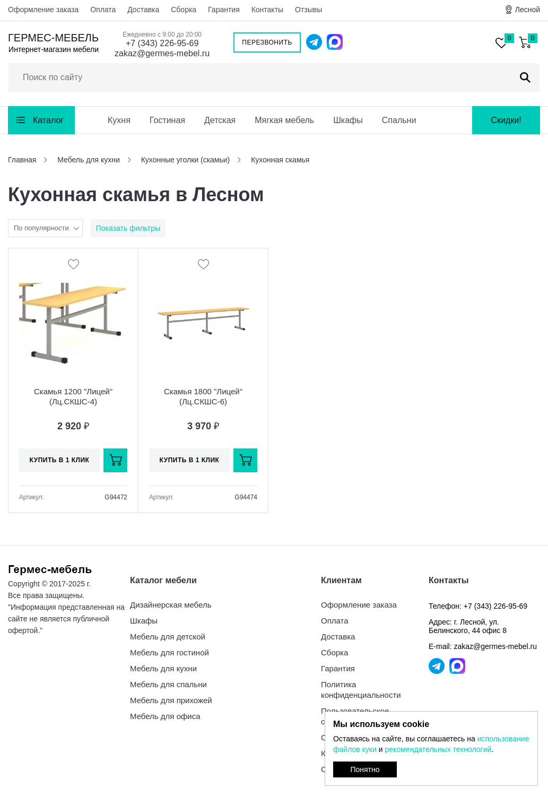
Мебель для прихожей (171, 700)
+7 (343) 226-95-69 (162, 43)
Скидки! (506, 120)
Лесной (527, 9)
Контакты (267, 9)
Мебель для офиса (165, 716)
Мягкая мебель (284, 120)
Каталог (48, 120)
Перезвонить (267, 42)
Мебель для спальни (168, 684)
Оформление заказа (43, 9)
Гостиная (167, 120)
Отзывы (308, 9)
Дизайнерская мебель (170, 604)
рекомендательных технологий (438, 749)
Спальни (399, 120)
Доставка (143, 9)
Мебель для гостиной (169, 652)
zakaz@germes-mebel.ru (162, 53)
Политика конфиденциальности (361, 689)
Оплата (103, 9)
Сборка (183, 9)
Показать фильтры (128, 228)
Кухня (119, 120)
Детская (220, 120)
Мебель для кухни (163, 668)
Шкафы (348, 120)
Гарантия (224, 9)
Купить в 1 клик (60, 460)
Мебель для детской (167, 636)
